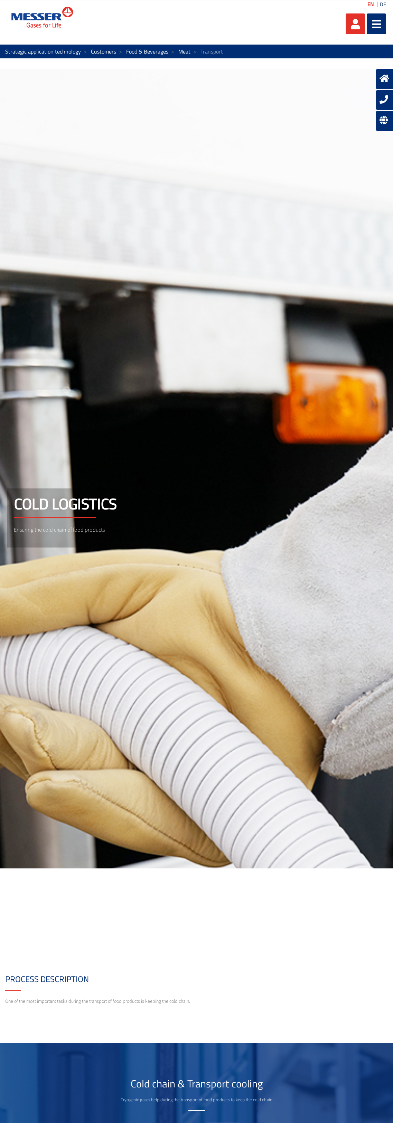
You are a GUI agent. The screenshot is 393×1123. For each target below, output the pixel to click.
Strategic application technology (43, 51)
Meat (184, 51)
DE (383, 4)
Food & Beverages (147, 51)
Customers (103, 51)
